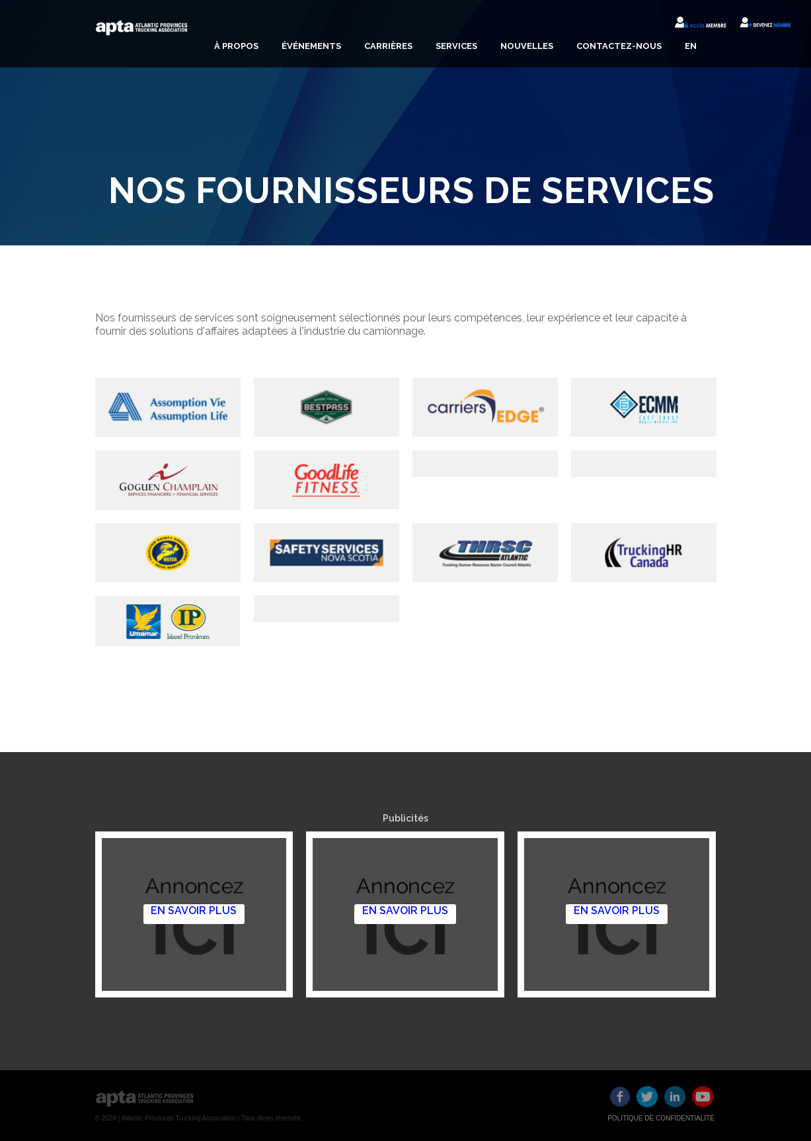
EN (691, 46)
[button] (234, 46)
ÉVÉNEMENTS (311, 46)
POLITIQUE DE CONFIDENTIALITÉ (660, 1118)
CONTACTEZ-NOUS (619, 46)
